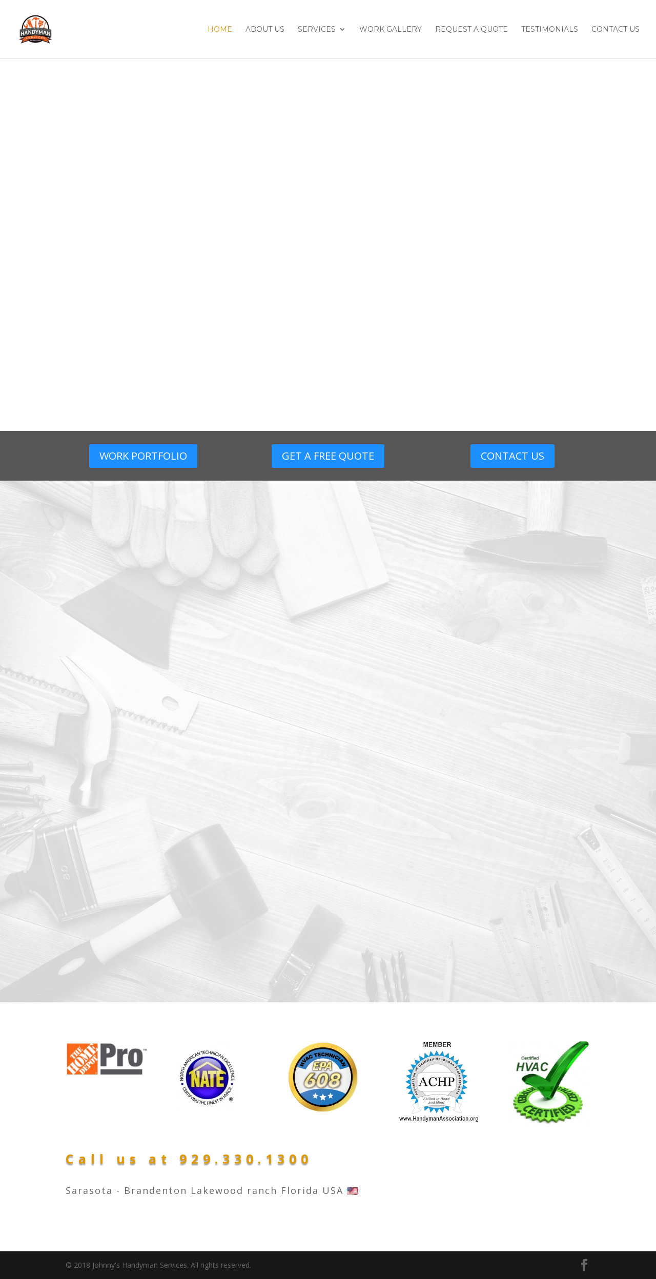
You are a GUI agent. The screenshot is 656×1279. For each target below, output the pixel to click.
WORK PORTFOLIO (143, 456)
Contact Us (615, 30)
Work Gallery (390, 30)
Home (220, 30)
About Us (264, 30)
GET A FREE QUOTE (328, 456)
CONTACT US (512, 456)
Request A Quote (471, 30)
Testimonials (549, 30)
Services (317, 30)
